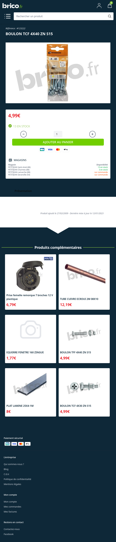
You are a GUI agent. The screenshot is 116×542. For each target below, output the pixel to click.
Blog (6, 469)
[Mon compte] (99, 5)
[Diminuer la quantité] (23, 134)
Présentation (23, 191)
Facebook (9, 534)
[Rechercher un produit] (60, 16)
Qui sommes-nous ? (14, 464)
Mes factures (10, 511)
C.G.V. (6, 474)
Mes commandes (12, 506)
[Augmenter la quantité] (92, 134)
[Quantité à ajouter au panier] (58, 134)
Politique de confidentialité (17, 479)
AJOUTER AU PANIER (58, 142)
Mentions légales (12, 484)
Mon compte (10, 501)
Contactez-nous (12, 529)
